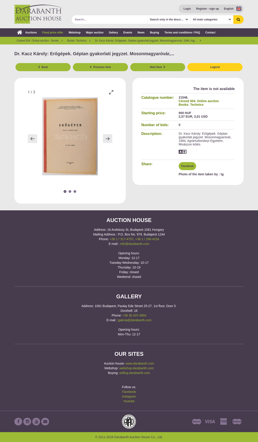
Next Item (158, 67)
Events (127, 32)
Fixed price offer (52, 32)
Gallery (113, 32)
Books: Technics (191, 104)
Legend (215, 67)
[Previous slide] (32, 138)
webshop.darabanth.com (136, 368)
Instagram (129, 396)
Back (43, 67)
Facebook (187, 166)
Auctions (27, 32)
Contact (210, 32)
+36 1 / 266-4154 (147, 239)
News (141, 32)
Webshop (75, 32)
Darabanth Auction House (39, 14)
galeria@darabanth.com (135, 320)
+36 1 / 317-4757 (121, 239)
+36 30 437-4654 (134, 315)
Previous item (100, 67)
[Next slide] (107, 138)
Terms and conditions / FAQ (182, 32)
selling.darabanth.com (134, 373)
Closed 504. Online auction (199, 101)
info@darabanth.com (134, 244)
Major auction (94, 32)
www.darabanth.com (140, 363)
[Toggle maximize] (111, 92)
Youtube (129, 401)
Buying (154, 32)
